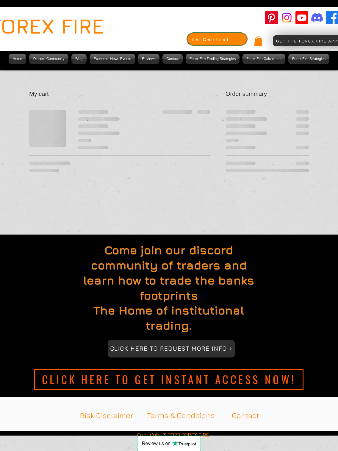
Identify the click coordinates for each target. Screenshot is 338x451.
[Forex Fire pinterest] (271, 17)
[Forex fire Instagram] (286, 17)
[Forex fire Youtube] (301, 17)
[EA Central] (217, 39)
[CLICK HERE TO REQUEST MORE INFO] (171, 348)
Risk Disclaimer (106, 415)
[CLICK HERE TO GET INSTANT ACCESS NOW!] (168, 379)
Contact (245, 415)
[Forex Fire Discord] (317, 17)
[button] (258, 41)
